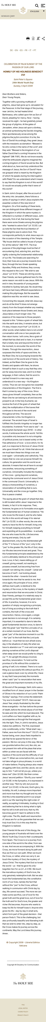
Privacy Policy (23, 1015)
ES (21, 50)
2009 (12, 16)
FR (26, 50)
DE (11, 50)
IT (30, 50)
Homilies (5, 16)
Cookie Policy (23, 1012)
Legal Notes (23, 1008)
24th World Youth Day (23, 82)
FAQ (23, 1005)
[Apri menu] (42, 5)
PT (35, 50)
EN (16, 50)
